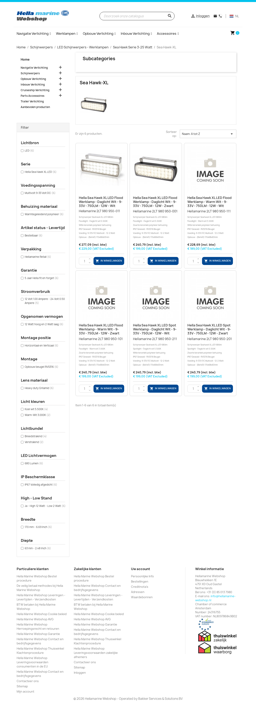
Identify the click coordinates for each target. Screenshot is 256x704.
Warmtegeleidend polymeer (44, 214)
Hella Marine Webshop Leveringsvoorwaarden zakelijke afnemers (96, 653)
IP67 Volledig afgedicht (41, 484)
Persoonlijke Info (142, 576)
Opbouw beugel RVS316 (41, 367)
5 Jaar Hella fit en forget (42, 278)
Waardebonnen (142, 597)
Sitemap (22, 686)
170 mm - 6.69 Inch (38, 527)
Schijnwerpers (30, 73)
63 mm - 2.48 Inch (38, 548)
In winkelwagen (108, 261)
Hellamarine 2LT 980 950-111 (210, 224)
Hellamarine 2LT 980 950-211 (156, 352)
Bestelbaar (34, 235)
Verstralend (34, 442)
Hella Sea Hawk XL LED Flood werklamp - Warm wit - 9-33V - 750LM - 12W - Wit (209, 202)
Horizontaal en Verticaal (41, 345)
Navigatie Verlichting (34, 67)
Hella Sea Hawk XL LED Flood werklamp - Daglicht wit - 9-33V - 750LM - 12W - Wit (101, 202)
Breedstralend (36, 436)
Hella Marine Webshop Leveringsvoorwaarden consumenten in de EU (32, 662)
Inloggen (80, 672)
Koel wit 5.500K (36, 409)
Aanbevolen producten (35, 107)
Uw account (140, 569)
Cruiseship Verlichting (35, 90)
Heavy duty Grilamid (39, 388)
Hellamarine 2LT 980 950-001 (156, 224)
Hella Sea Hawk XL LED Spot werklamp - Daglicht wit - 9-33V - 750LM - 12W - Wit (155, 329)
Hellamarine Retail (38, 257)
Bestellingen (139, 581)
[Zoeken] (137, 16)
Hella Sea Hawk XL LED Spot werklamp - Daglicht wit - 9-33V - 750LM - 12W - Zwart (209, 329)
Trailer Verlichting (32, 101)
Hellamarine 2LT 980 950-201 (210, 352)
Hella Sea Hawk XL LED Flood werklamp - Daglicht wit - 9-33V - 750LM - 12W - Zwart (155, 202)
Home (25, 59)
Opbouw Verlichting (33, 79)
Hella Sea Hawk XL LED (41, 172)
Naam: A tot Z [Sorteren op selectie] (208, 133)
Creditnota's (139, 587)
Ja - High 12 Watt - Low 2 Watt (45, 506)
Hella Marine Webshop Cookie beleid (42, 614)
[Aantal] (84, 261)
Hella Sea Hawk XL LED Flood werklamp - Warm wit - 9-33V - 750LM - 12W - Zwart (101, 329)
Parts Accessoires (32, 96)
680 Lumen (34, 463)
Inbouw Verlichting (33, 84)
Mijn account (25, 691)
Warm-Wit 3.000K (38, 415)
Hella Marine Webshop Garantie (38, 634)
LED (29, 150)
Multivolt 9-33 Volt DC (40, 193)
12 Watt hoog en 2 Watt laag (44, 324)
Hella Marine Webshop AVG (35, 619)
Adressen (137, 592)
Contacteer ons (28, 681)
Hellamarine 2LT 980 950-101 (101, 352)
